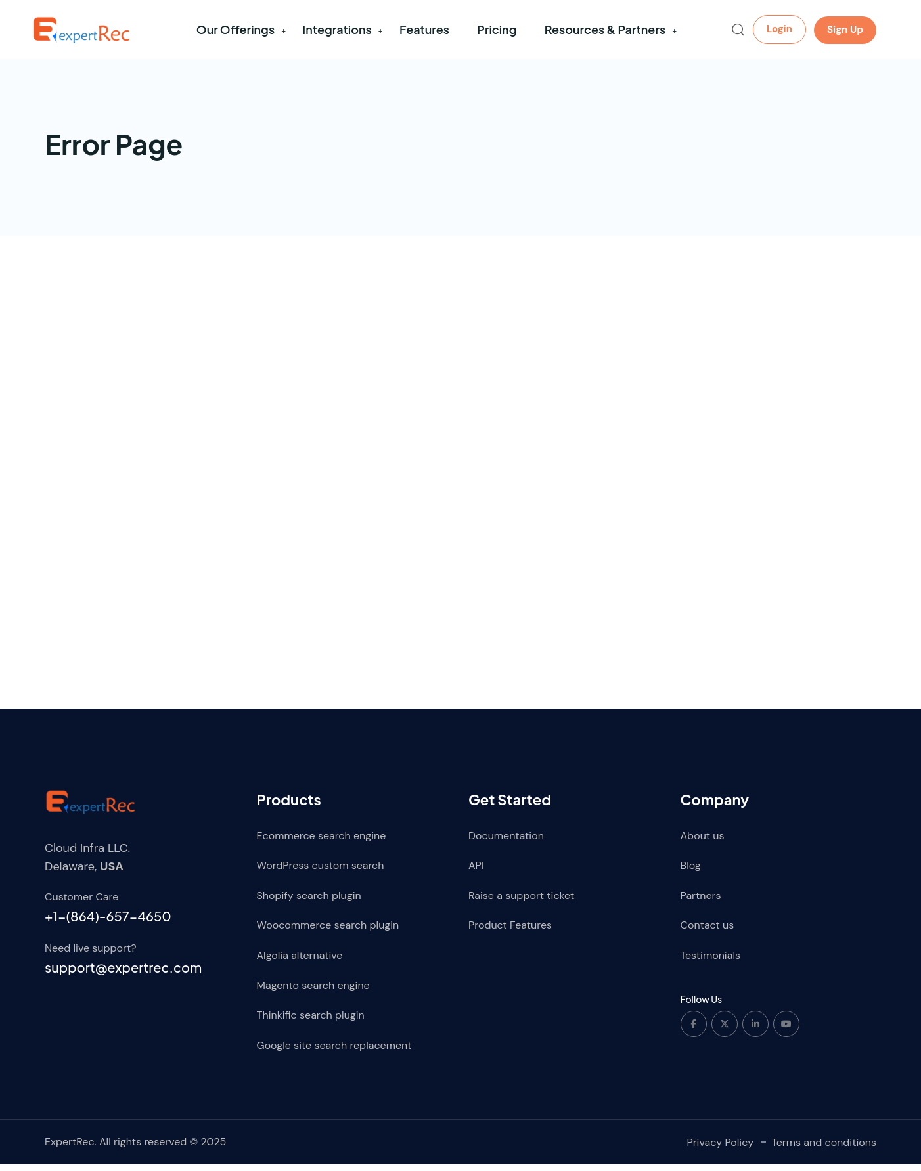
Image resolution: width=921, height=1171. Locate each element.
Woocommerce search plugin (328, 932)
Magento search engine (313, 991)
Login (779, 28)
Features (424, 29)
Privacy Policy (719, 1148)
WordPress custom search (320, 872)
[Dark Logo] (81, 29)
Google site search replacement (334, 1052)
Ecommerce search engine (321, 842)
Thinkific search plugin (311, 1021)
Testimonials (711, 962)
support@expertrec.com (123, 973)
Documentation (506, 842)
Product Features (510, 932)
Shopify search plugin (309, 902)
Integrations (336, 29)
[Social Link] (694, 1030)
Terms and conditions (823, 1148)
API (476, 872)
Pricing (496, 29)
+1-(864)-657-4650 (108, 922)
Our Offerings (235, 29)
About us (703, 842)
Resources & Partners (605, 29)
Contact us (707, 932)
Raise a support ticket (521, 902)
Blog (691, 872)
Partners (701, 902)
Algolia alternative (300, 962)
